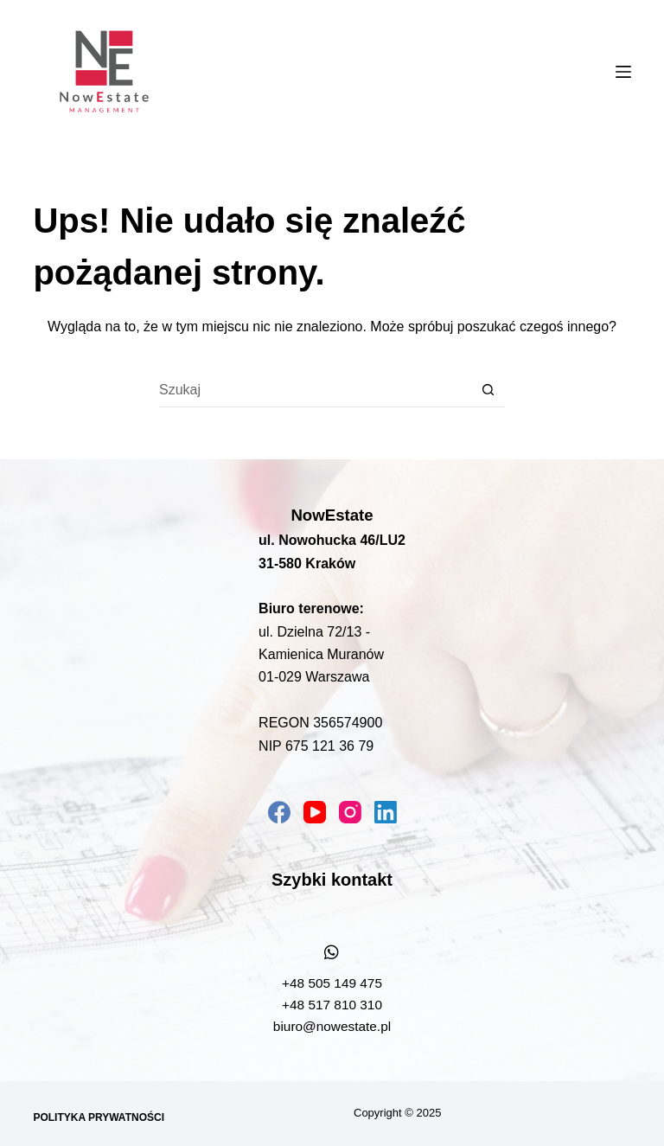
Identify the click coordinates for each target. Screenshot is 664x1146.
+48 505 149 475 (332, 983)
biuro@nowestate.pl (332, 1026)
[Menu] (623, 72)
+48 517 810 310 (332, 1004)
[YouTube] (314, 812)
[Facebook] (279, 812)
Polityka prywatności (98, 1117)
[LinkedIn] (385, 812)
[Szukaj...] (314, 390)
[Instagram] (350, 812)
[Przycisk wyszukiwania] (487, 390)
